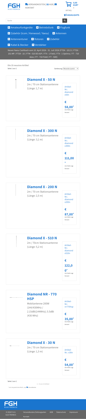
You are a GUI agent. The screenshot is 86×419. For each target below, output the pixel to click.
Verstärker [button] (40, 45)
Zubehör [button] (54, 39)
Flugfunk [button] (65, 27)
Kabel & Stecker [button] (19, 45)
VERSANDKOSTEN (35, 4)
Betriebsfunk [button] (46, 27)
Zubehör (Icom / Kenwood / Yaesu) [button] (30, 33)
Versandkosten (31, 387)
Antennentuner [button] (19, 39)
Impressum (73, 412)
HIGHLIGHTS (73, 15)
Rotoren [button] (38, 39)
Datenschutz (61, 412)
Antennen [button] (61, 33)
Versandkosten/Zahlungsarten (34, 412)
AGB (49, 4)
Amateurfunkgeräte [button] (22, 27)
